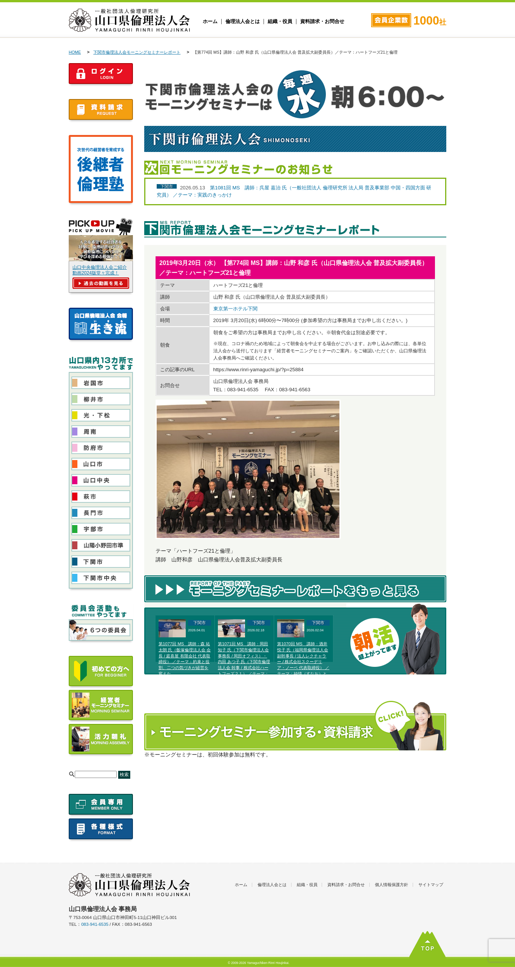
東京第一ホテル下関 (235, 308)
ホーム (210, 21)
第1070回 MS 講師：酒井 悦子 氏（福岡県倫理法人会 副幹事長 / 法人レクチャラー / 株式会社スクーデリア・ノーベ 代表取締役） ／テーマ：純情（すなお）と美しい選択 (303, 662)
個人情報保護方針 (391, 884)
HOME (75, 52)
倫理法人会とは (242, 21)
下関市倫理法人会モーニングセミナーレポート (136, 52)
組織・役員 (280, 21)
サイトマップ (430, 884)
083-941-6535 (94, 924)
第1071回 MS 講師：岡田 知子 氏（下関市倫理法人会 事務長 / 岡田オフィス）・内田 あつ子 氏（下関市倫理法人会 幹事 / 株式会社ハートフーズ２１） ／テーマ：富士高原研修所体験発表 (244, 662)
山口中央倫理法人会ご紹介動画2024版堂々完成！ (99, 270)
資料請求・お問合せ (322, 21)
